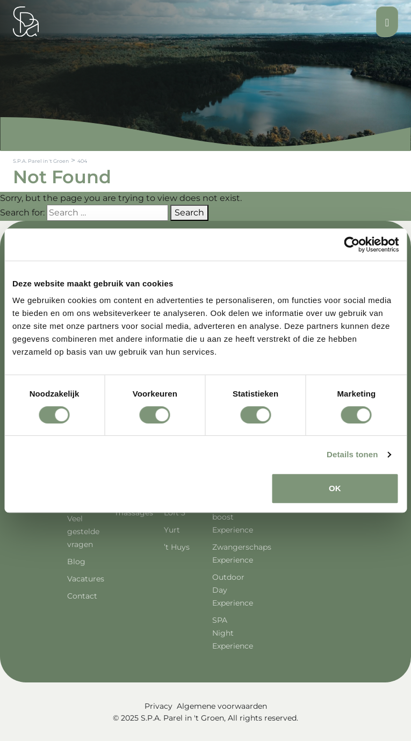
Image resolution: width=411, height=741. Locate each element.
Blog (76, 561)
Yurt (172, 530)
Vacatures (85, 579)
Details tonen (352, 454)
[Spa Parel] (26, 21)
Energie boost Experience (232, 517)
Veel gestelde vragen (83, 531)
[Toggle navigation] (387, 21)
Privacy (158, 706)
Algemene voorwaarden (222, 706)
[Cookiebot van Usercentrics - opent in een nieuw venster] (352, 244)
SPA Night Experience (232, 633)
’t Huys (177, 547)
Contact (82, 596)
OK (335, 488)
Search (189, 212)
